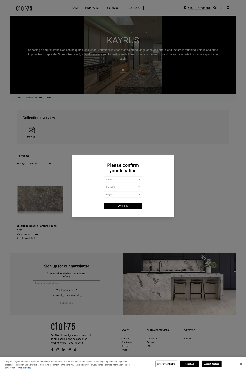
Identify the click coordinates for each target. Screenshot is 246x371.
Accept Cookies (211, 364)
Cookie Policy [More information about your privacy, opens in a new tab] (24, 368)
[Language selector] (123, 194)
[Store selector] (123, 187)
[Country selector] (123, 179)
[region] (123, 364)
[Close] (241, 363)
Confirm (123, 205)
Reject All (189, 364)
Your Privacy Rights (166, 364)
